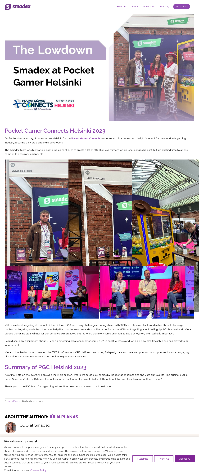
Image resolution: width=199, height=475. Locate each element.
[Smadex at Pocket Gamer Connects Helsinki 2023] (99, 67)
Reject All (164, 458)
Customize (142, 458)
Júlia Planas (14, 401)
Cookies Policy (38, 470)
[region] (99, 456)
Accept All (184, 458)
